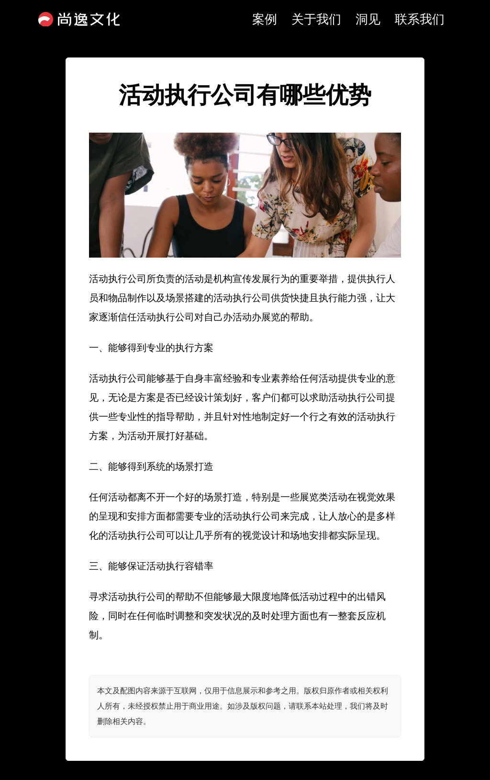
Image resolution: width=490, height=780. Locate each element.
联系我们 (420, 19)
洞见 (368, 19)
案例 (264, 19)
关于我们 (316, 19)
